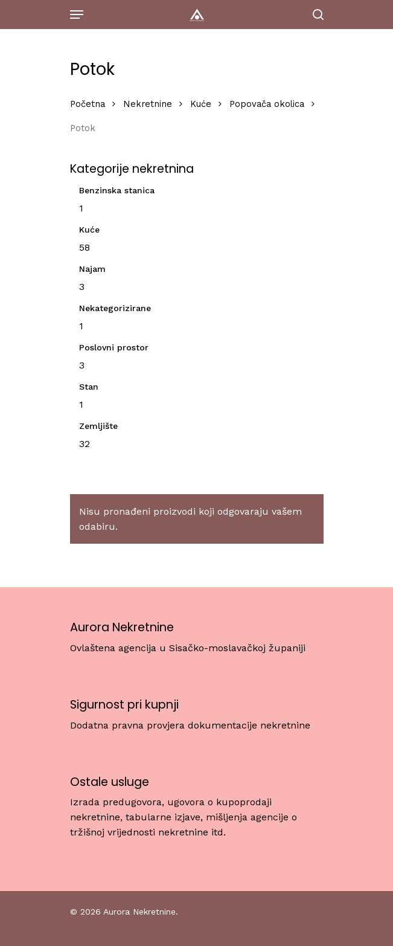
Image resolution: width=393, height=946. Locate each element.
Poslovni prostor (114, 347)
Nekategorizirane (115, 308)
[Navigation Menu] (76, 14)
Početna (87, 103)
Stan (88, 386)
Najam (92, 269)
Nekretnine (147, 103)
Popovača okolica (266, 103)
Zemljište (98, 426)
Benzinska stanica (117, 190)
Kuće (200, 103)
